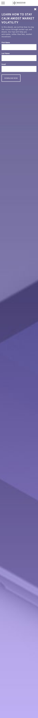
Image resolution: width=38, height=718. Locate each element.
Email (4, 64)
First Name (6, 42)
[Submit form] (11, 78)
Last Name (6, 53)
